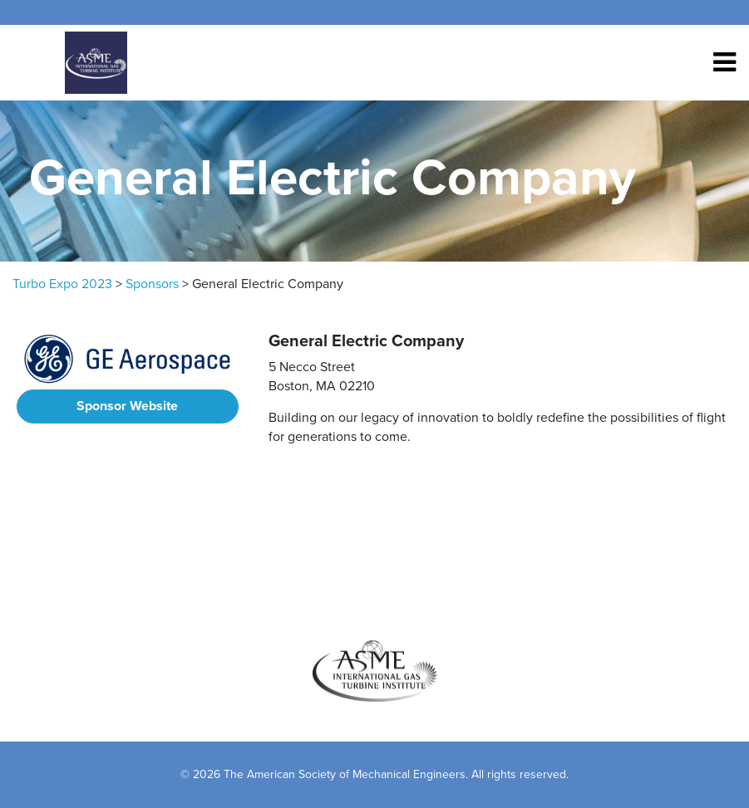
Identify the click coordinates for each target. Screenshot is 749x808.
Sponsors (152, 284)
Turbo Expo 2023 (62, 284)
